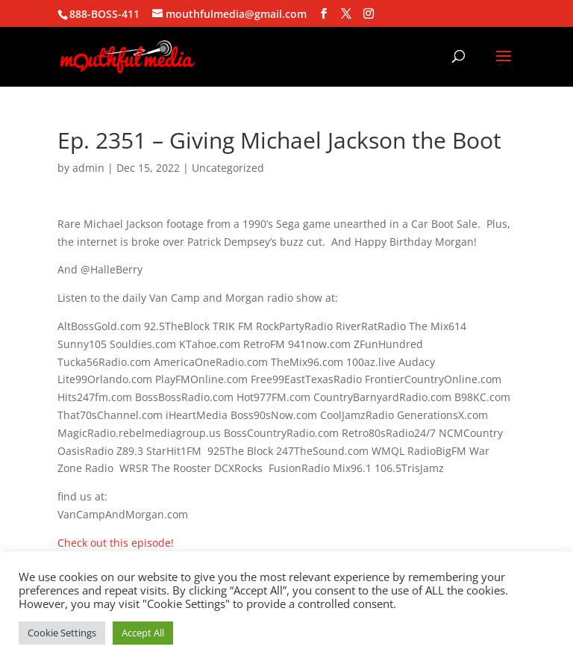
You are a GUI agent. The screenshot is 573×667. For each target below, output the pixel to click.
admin (88, 168)
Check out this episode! (115, 543)
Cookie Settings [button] (62, 632)
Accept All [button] (143, 632)
